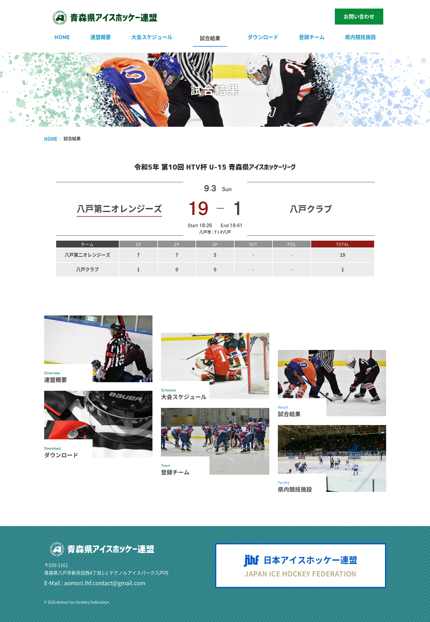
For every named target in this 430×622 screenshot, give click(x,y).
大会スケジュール (151, 37)
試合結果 (210, 38)
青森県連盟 (113, 17)
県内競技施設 (360, 37)
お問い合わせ (359, 16)
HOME (62, 37)
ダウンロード (263, 37)
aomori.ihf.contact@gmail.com (104, 583)
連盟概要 (100, 37)
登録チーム (312, 37)
